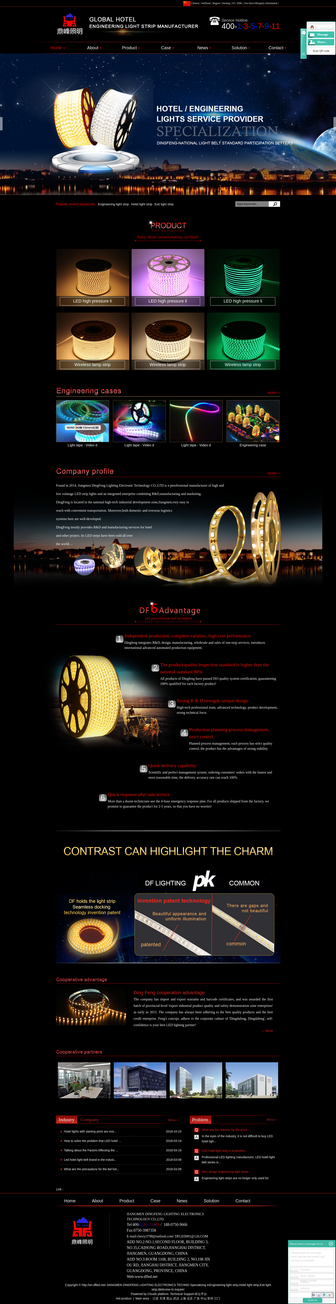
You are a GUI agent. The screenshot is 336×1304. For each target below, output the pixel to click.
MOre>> (173, 1120)
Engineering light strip (113, 204)
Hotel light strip (141, 204)
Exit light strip (164, 204)
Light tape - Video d (82, 445)
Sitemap (226, 3)
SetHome (206, 3)
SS (233, 3)
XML (239, 3)
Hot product (123, 1298)
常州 (210, 1298)
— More (267, 1031)
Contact (278, 47)
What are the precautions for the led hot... (91, 1169)
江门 (217, 1298)
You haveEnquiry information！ (262, 3)
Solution (241, 47)
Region (216, 3)
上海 (183, 1298)
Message (322, 34)
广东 (197, 1298)
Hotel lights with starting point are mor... (90, 1131)
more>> (273, 393)
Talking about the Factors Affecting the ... (91, 1150)
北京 (190, 1298)
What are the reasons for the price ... (226, 1131)
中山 (204, 1298)
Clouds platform (157, 1294)
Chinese (191, 3)
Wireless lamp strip (92, 364)
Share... (322, 42)
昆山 (169, 1298)
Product (131, 47)
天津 (162, 1298)
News (204, 47)
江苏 (156, 1298)
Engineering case (253, 445)
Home (57, 47)
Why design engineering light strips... (226, 1172)
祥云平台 (201, 1294)
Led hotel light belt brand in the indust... (90, 1159)
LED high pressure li (92, 301)
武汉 (176, 1298)
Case (167, 47)
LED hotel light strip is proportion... (225, 1151)
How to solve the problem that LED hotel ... (92, 1141)
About (94, 47)
